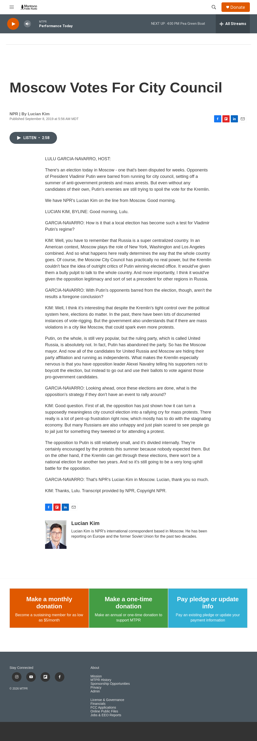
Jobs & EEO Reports (105, 715)
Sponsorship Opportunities (110, 684)
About (94, 668)
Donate (237, 7)
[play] (13, 24)
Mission (96, 676)
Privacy (95, 687)
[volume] (27, 24)
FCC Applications (103, 707)
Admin (95, 691)
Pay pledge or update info (208, 603)
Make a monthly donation (49, 603)
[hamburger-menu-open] (11, 7)
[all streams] (233, 23)
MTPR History (100, 680)
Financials (97, 704)
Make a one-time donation (128, 603)
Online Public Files (104, 711)
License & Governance (107, 700)
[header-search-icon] (213, 7)
